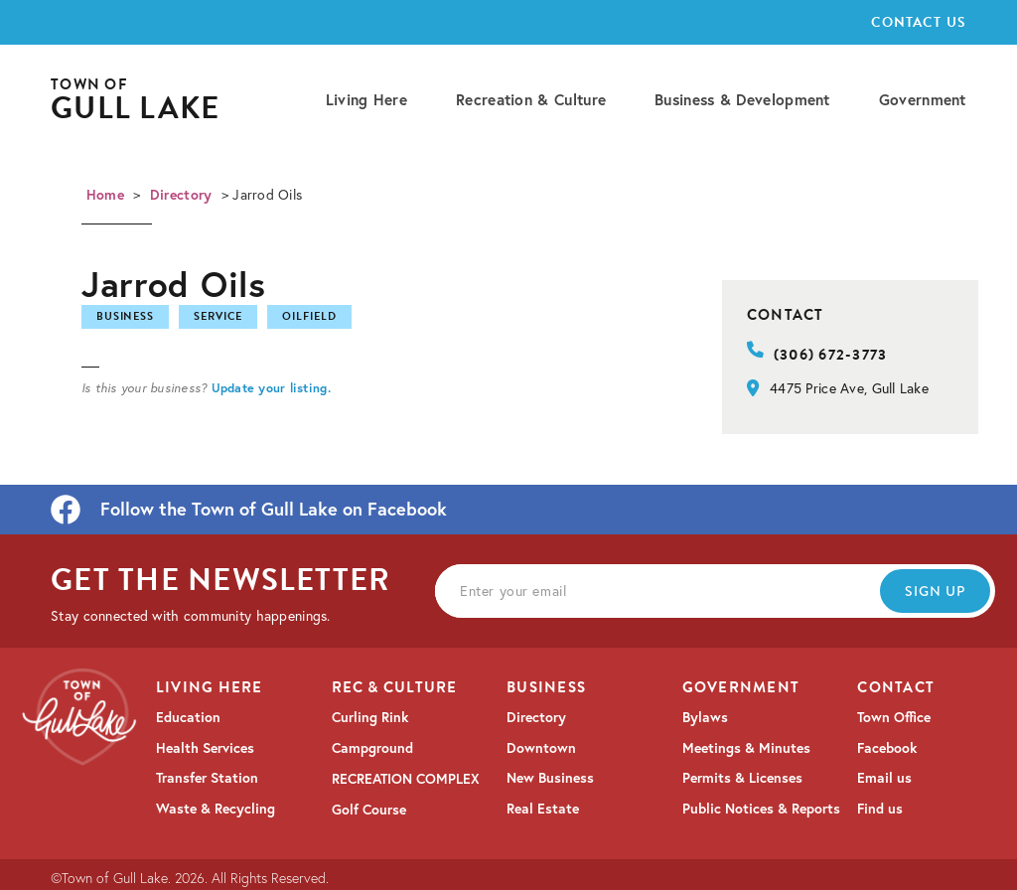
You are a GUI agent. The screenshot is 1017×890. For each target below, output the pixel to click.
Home (105, 195)
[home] (135, 101)
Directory (181, 195)
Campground (372, 748)
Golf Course (369, 809)
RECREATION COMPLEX (406, 779)
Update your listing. (271, 387)
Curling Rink (370, 717)
